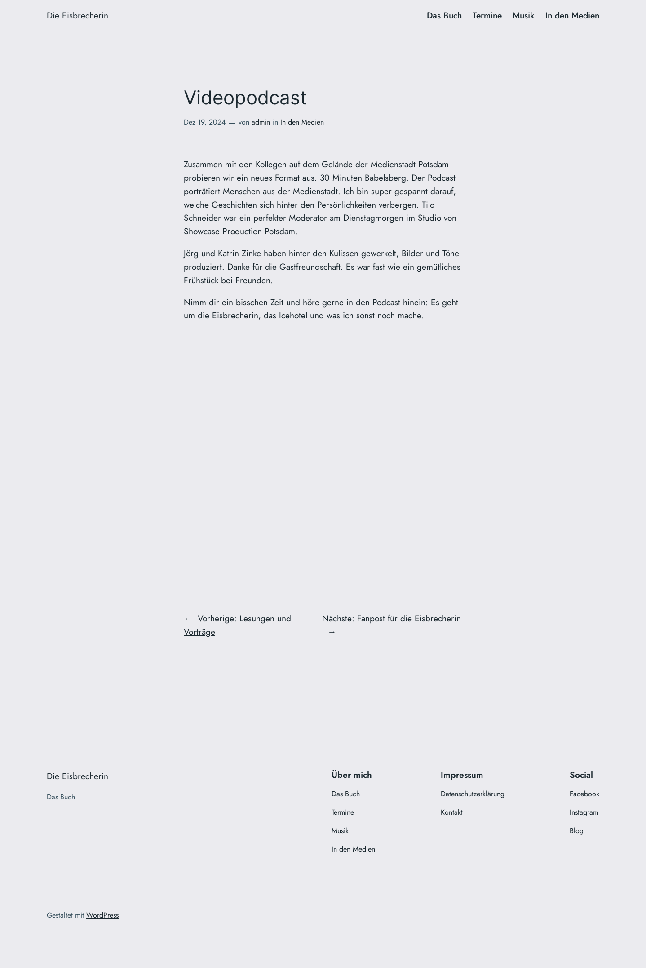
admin (261, 122)
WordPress (102, 915)
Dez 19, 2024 (205, 122)
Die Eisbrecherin (77, 15)
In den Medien (302, 122)
